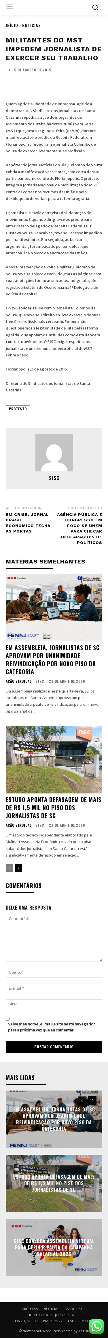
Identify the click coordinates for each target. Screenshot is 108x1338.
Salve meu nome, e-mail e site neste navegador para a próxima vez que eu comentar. (51, 1027)
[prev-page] (9, 868)
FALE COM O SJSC (82, 1321)
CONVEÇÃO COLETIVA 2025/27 (37, 1321)
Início (12, 25)
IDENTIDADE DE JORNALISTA (51, 1314)
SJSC (54, 478)
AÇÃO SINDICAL (18, 681)
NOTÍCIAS (31, 25)
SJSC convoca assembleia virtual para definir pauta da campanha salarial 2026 (54, 1247)
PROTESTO (18, 408)
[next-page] (18, 868)
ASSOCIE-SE (74, 1308)
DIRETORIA (29, 1308)
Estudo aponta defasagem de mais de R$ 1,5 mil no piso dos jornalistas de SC (53, 807)
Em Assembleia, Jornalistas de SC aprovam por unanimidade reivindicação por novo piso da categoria (53, 659)
